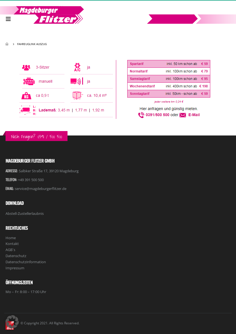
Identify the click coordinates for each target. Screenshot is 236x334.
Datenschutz (16, 255)
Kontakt (12, 243)
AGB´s (10, 249)
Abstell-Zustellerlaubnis (25, 213)
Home (11, 237)
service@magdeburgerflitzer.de (40, 188)
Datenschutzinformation (26, 261)
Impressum (15, 267)
